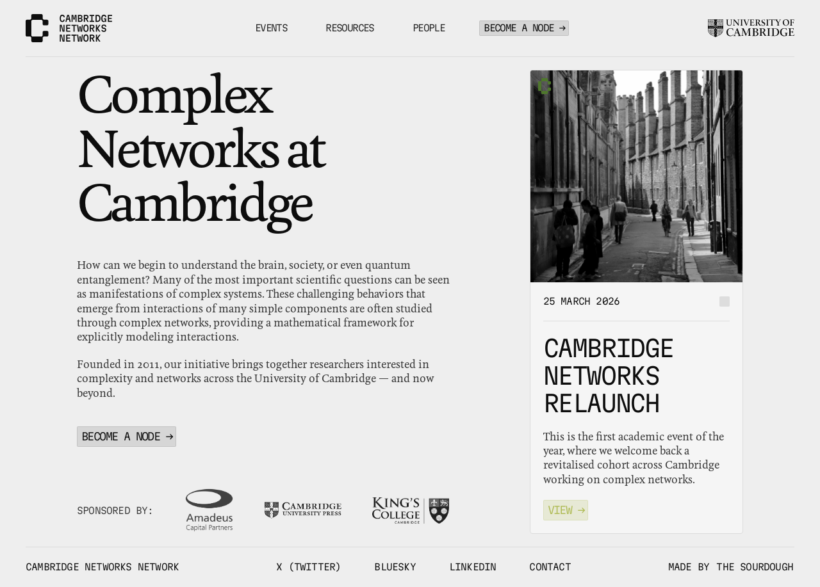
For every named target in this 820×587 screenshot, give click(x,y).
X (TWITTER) (308, 566)
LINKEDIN (472, 566)
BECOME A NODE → (524, 27)
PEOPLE (429, 27)
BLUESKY (394, 566)
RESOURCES (349, 27)
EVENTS (271, 27)
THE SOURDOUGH (754, 566)
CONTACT (549, 566)
